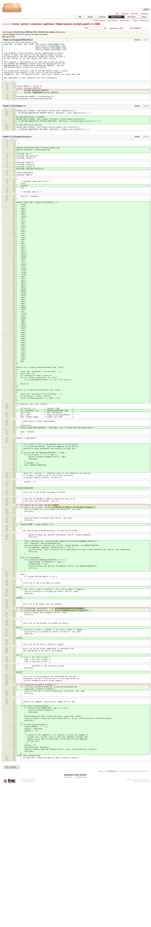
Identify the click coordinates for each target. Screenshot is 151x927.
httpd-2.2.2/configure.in (14, 118)
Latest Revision (113, 20)
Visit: (86, 28)
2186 (35, 32)
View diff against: (140, 28)
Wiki (80, 17)
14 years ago (60, 32)
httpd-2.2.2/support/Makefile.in (18, 40)
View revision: (114, 28)
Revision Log (144, 20)
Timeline (90, 17)
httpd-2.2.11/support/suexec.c (17, 153)
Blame (135, 20)
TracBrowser (112, 913)
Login (117, 14)
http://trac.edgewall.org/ (142, 923)
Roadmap (102, 17)
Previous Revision (99, 20)
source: (6, 23)
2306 (97, 23)
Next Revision (124, 20)
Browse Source (116, 17)
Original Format (80, 919)
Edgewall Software (28, 923)
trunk (15, 23)
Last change (7, 32)
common (36, 23)
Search (144, 17)
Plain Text (68, 919)
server (25, 23)
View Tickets (131, 17)
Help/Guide (125, 14)
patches (49, 23)
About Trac (134, 14)
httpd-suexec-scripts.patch (73, 23)
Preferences (144, 14)
